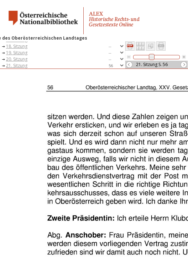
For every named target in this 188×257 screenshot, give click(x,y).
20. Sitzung (16, 59)
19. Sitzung (16, 53)
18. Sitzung (16, 46)
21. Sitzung (16, 65)
